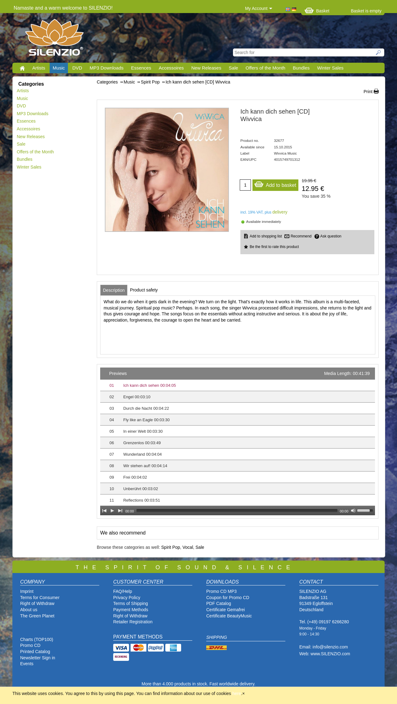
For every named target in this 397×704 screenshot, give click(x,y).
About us (28, 609)
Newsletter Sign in (37, 657)
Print (368, 91)
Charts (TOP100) (36, 639)
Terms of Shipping (130, 603)
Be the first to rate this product (274, 247)
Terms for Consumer (40, 597)
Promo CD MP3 (221, 591)
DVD (77, 67)
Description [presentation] (114, 290)
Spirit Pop (170, 547)
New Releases (206, 67)
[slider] (236, 510)
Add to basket (275, 183)
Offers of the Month (265, 67)
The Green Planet (37, 615)
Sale (233, 67)
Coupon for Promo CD (227, 597)
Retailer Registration (133, 621)
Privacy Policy (126, 597)
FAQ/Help (122, 591)
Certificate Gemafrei (225, 609)
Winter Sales (330, 67)
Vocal (187, 547)
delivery (279, 212)
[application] (237, 441)
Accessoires (171, 67)
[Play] (112, 510)
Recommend (301, 236)
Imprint (26, 591)
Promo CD (30, 645)
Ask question (330, 236)
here (236, 693)
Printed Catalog (35, 651)
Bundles (301, 67)
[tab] (113, 290)
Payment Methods (130, 609)
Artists (38, 67)
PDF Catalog (218, 603)
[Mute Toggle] (353, 510)
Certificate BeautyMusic (229, 615)
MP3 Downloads (106, 67)
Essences (141, 67)
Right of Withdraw (37, 603)
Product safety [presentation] (144, 289)
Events (26, 663)
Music (59, 67)
